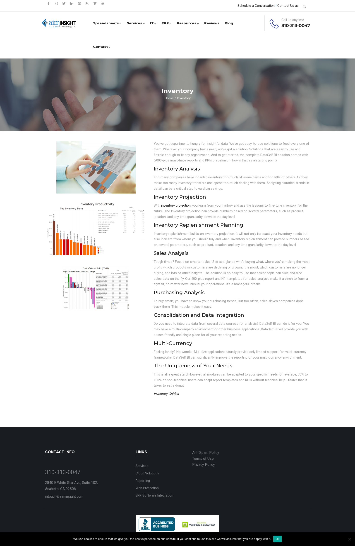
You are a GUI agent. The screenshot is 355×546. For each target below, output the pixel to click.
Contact (101, 46)
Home (169, 98)
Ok (277, 539)
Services (136, 23)
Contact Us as (288, 6)
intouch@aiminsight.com (64, 496)
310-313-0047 (295, 25)
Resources (188, 23)
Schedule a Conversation (256, 6)
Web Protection (147, 488)
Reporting (143, 481)
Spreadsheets (107, 23)
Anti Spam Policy (205, 452)
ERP (166, 23)
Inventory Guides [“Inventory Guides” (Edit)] (166, 394)
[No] (349, 539)
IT (153, 23)
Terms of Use (203, 458)
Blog (229, 23)
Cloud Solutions (147, 473)
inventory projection (175, 205)
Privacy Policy (203, 464)
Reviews (211, 23)
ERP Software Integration (154, 495)
